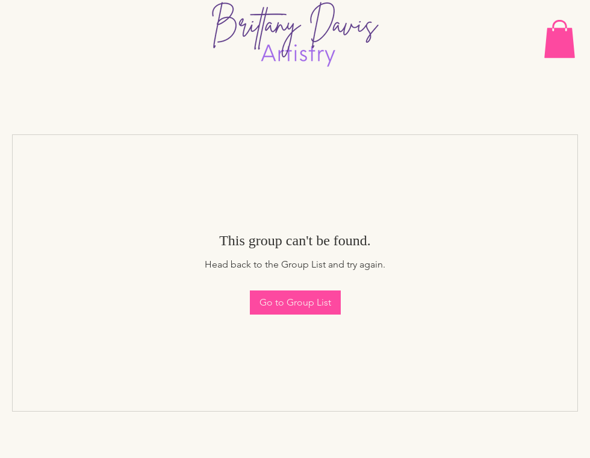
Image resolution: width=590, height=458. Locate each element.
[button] (560, 39)
